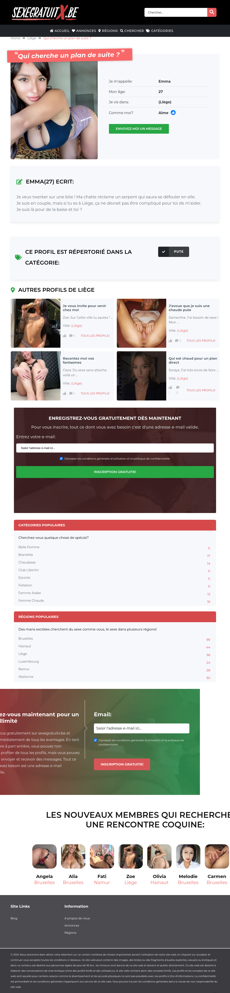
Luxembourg (115, 662)
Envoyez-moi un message (139, 129)
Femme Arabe (115, 593)
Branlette (115, 555)
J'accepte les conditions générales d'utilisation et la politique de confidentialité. (117, 458)
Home (15, 38)
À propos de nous (77, 918)
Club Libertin (115, 570)
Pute (171, 252)
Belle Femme (115, 548)
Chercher (132, 31)
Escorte (115, 578)
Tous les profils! (95, 335)
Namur (115, 669)
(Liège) (165, 102)
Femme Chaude (115, 601)
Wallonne (115, 677)
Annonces (84, 31)
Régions (108, 31)
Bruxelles (115, 639)
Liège (31, 38)
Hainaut (115, 647)
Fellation (115, 586)
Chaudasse (115, 563)
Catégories (159, 31)
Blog (14, 918)
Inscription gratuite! (115, 472)
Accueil (60, 31)
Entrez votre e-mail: (35, 436)
